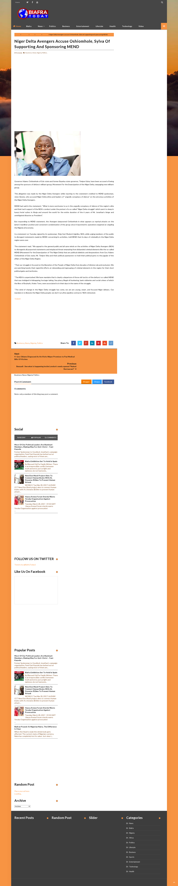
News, (34, 53)
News (32, 34)
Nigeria (38, 34)
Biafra (131, 817)
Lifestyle (99, 26)
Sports (131, 846)
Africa (131, 826)
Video (141, 26)
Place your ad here (21, 780)
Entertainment (82, 26)
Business (66, 26)
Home (17, 2)
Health (113, 26)
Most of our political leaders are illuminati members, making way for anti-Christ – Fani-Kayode (34, 435)
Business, (28, 53)
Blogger (86, 370)
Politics (52, 26)
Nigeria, (39, 53)
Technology (127, 26)
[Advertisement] (116, 14)
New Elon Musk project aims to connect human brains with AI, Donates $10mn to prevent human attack (40, 467)
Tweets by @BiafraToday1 (25, 553)
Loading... (18, 782)
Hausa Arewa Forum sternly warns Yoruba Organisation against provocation (40, 487)
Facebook (108, 370)
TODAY (17, 299)
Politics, (44, 53)
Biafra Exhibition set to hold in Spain (41, 450)
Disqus (97, 370)
